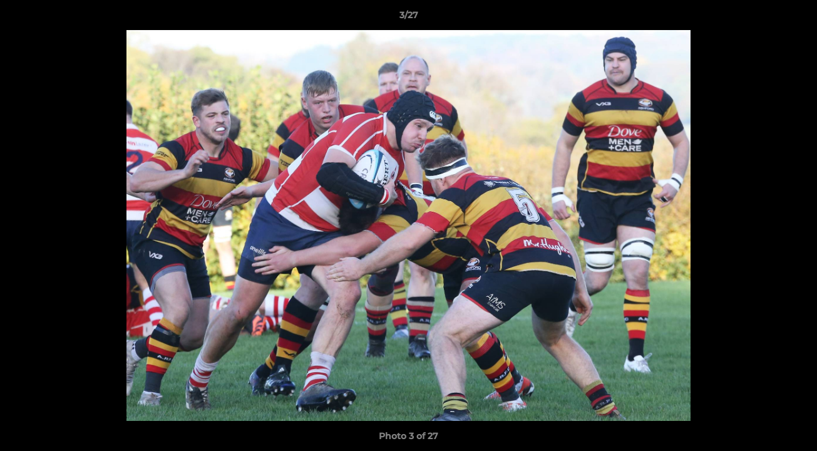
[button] (794, 18)
